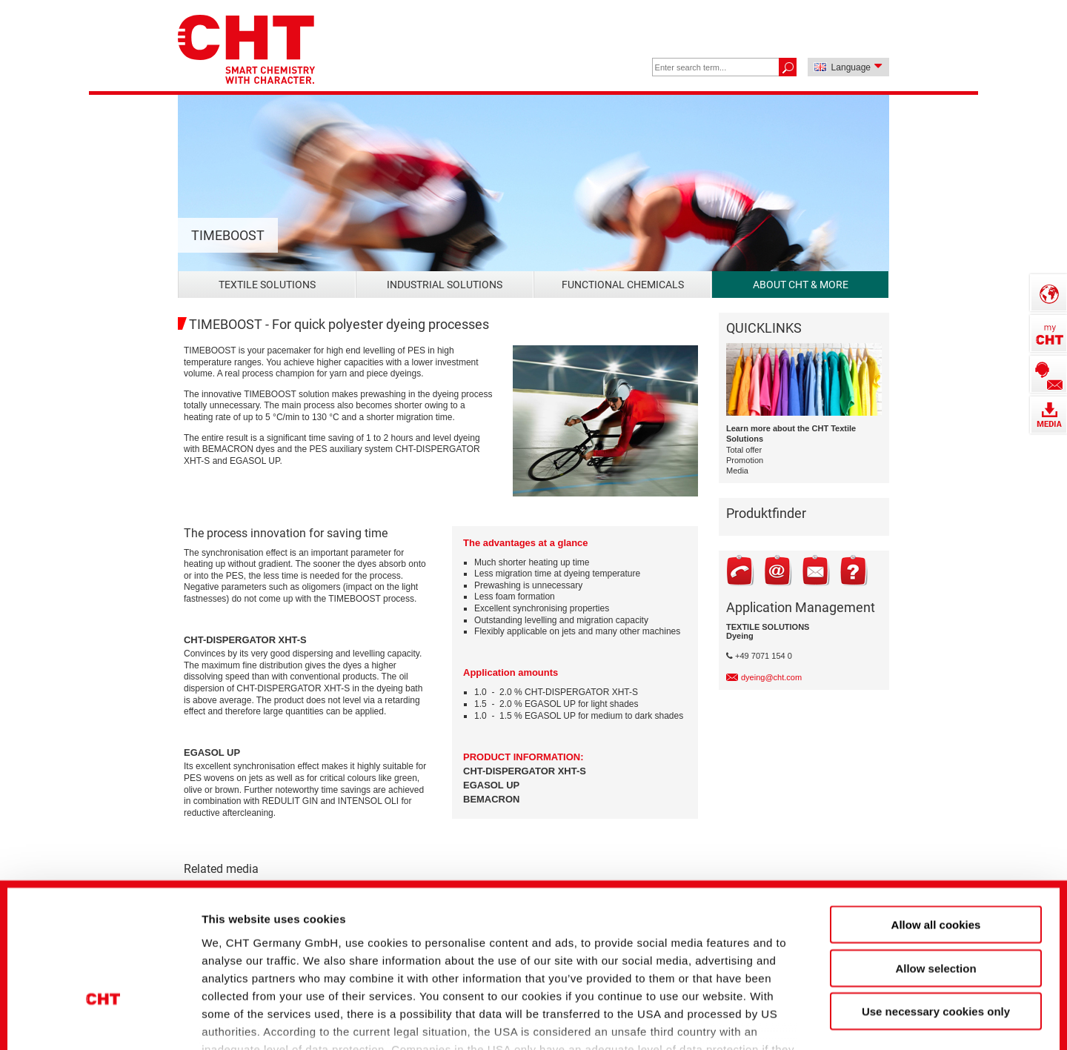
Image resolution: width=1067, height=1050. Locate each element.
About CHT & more (800, 284)
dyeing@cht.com (771, 677)
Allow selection (935, 857)
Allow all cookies (936, 814)
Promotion (744, 460)
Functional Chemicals (623, 284)
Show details (785, 1013)
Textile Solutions (267, 284)
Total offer (744, 449)
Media (737, 470)
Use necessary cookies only (936, 900)
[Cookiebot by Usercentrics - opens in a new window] (103, 1014)
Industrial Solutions (444, 284)
